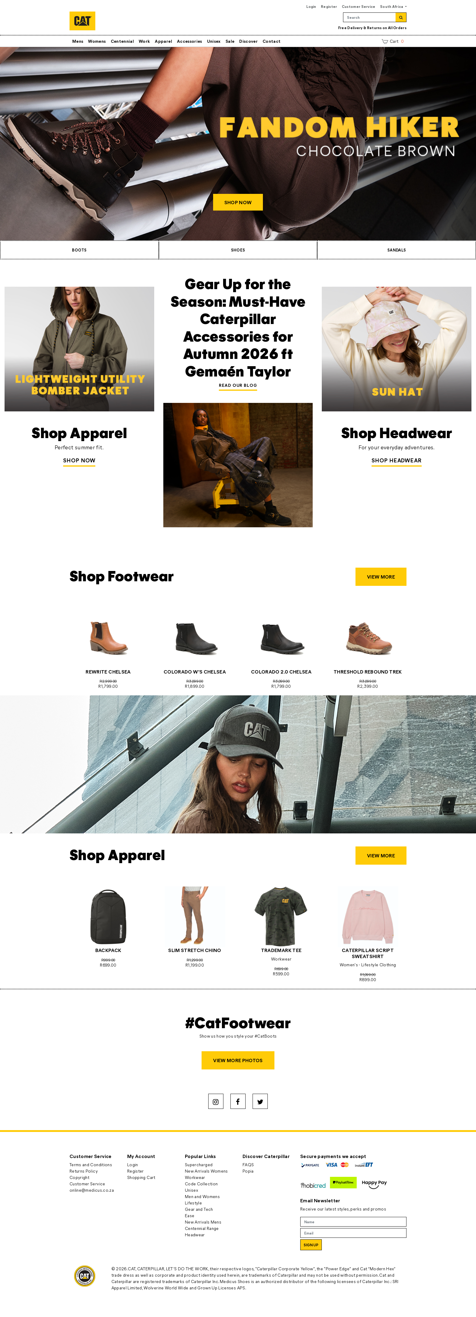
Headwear (195, 1235)
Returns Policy (84, 1171)
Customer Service (359, 6)
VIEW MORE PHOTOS (238, 1060)
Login (311, 6)
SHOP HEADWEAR (397, 460)
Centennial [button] (122, 41)
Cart (393, 41)
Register (329, 6)
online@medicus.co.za (92, 1190)
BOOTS (79, 249)
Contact (271, 41)
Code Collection (201, 1184)
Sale (230, 41)
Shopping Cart (141, 1177)
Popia (248, 1171)
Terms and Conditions (91, 1164)
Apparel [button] (163, 41)
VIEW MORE (381, 576)
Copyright (79, 1177)
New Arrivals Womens (206, 1171)
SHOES (238, 249)
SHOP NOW (238, 202)
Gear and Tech (199, 1209)
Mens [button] (77, 41)
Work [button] (144, 41)
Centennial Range (202, 1228)
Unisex (214, 41)
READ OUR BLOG (238, 385)
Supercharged (198, 1164)
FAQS (248, 1164)
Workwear (195, 1177)
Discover (248, 41)
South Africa (392, 6)
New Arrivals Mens (203, 1222)
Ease (189, 1215)
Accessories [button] (189, 41)
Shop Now (79, 460)
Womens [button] (97, 41)
